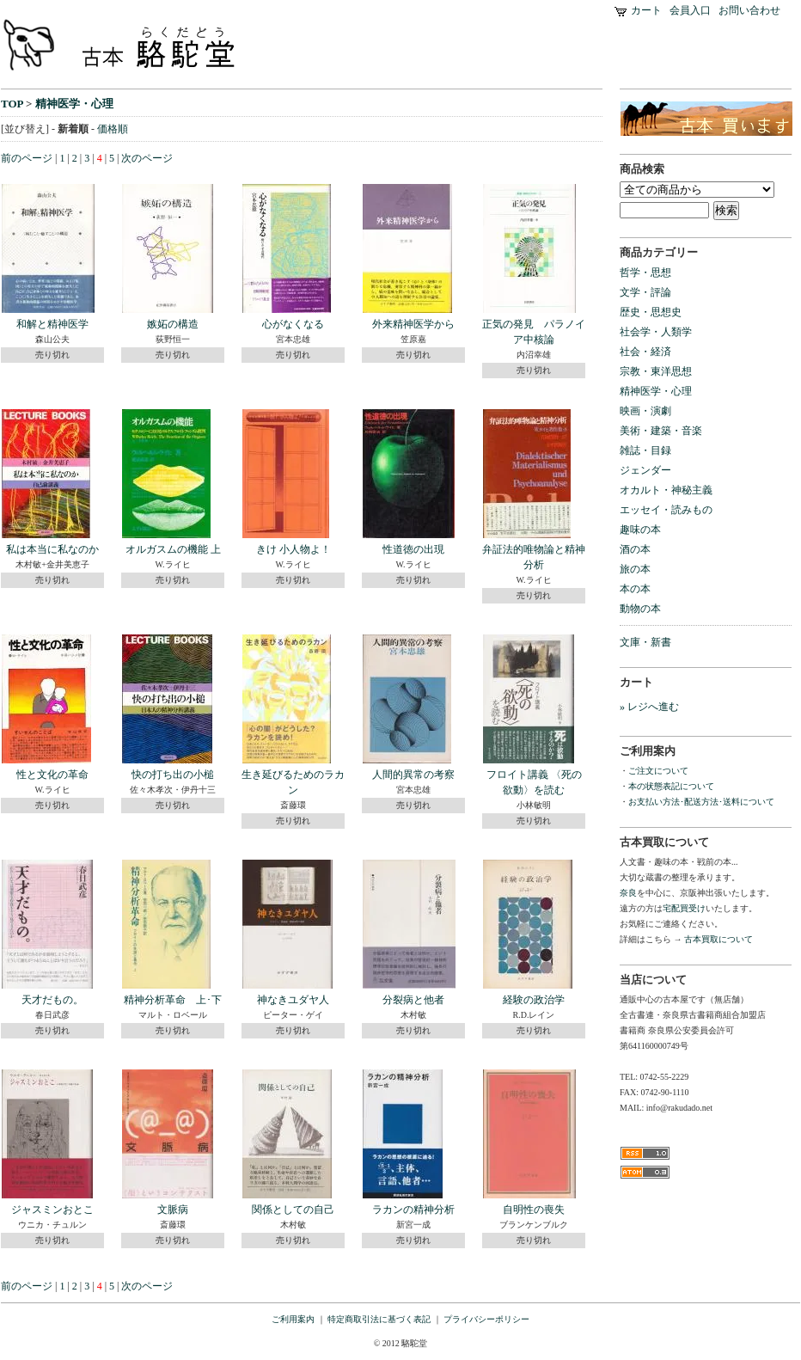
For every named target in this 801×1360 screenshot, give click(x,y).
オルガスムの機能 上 (173, 549)
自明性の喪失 (534, 1210)
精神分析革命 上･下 (173, 1000)
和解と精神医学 (52, 324)
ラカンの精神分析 (413, 1210)
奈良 (628, 892)
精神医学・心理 (74, 103)
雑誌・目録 (645, 450)
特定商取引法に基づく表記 (379, 1319)
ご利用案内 (293, 1319)
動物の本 (640, 609)
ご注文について (658, 770)
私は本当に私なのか (52, 549)
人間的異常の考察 (413, 775)
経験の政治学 (534, 1000)
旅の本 (635, 569)
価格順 (112, 129)
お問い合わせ (749, 10)
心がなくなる (293, 324)
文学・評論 (645, 292)
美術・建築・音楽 (661, 431)
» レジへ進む (649, 707)
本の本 (635, 589)
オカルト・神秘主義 (666, 490)
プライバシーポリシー (486, 1319)
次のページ (147, 158)
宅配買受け (684, 908)
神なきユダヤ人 (293, 1000)
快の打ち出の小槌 (172, 775)
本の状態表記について (671, 786)
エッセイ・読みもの (666, 510)
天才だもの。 (52, 1000)
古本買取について (718, 939)
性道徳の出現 (413, 549)
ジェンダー (645, 470)
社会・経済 (645, 352)
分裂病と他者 (413, 1000)
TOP (12, 103)
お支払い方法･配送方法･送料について (701, 801)
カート (646, 10)
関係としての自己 (293, 1210)
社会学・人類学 (656, 332)
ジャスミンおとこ (52, 1210)
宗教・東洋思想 (656, 371)
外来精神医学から (413, 324)
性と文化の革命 (52, 775)
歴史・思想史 (651, 312)
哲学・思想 (645, 272)
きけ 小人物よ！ (293, 549)
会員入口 (690, 10)
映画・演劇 (645, 411)
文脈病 (172, 1210)
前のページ (26, 158)
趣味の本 (640, 530)
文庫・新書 (645, 642)
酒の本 (635, 549)
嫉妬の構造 (173, 324)
